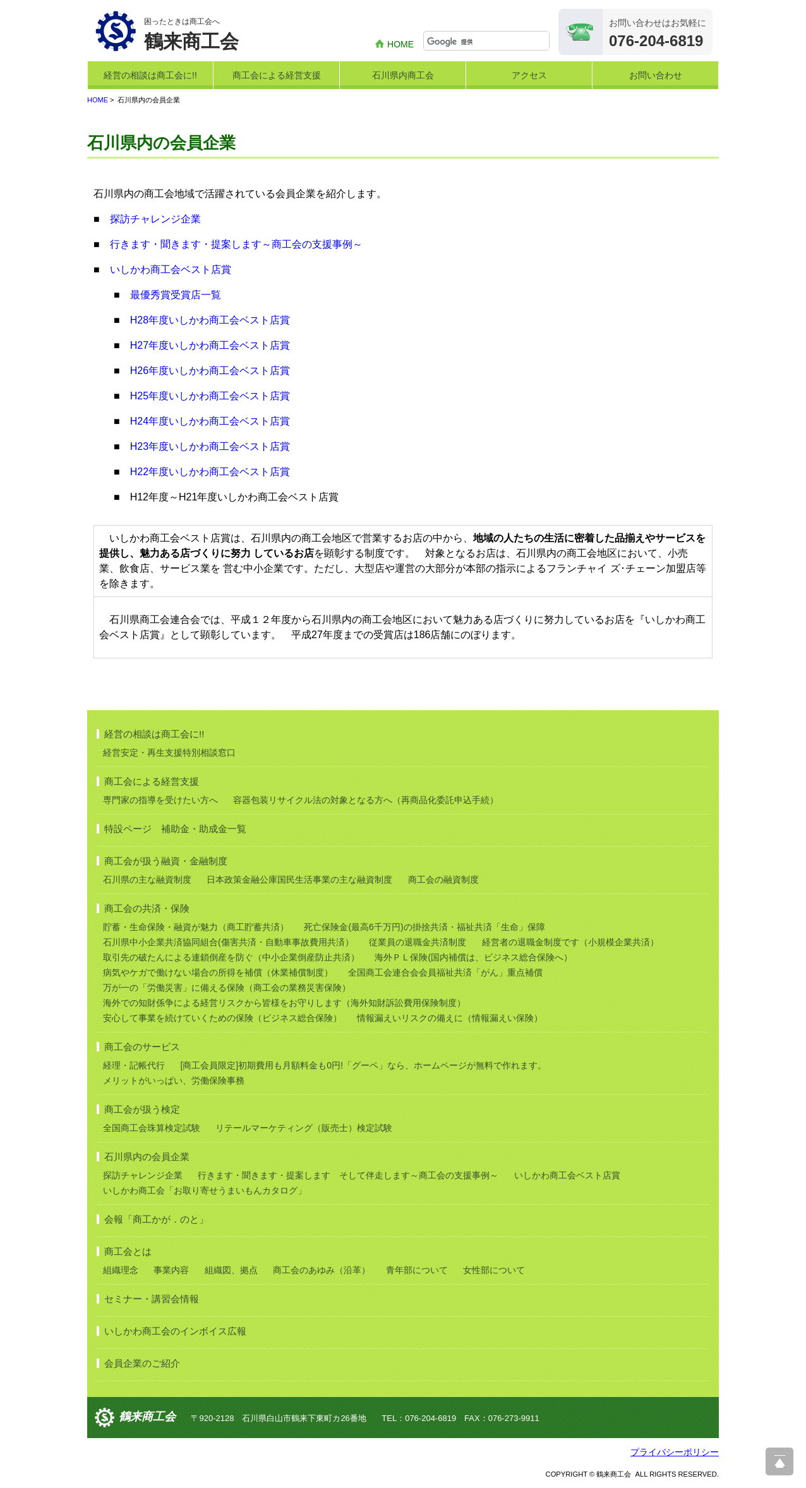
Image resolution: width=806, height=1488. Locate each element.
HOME (400, 44)
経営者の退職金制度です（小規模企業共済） (570, 942)
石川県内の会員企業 (146, 1156)
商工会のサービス (142, 1046)
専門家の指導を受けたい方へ (160, 800)
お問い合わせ (655, 75)
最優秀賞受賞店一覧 (175, 294)
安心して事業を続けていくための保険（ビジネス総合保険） (222, 1018)
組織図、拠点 (231, 1270)
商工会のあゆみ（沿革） (321, 1270)
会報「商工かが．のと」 (156, 1219)
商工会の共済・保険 (146, 908)
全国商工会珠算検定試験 (151, 1128)
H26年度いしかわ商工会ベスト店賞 (210, 370)
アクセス (529, 75)
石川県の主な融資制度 (147, 879)
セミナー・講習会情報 (151, 1298)
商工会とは (128, 1251)
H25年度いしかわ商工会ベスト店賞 (210, 395)
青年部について (417, 1270)
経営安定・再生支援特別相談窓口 (169, 752)
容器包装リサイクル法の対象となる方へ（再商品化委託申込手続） (365, 800)
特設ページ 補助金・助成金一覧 (175, 828)
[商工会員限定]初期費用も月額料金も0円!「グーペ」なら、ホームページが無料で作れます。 (363, 1065)
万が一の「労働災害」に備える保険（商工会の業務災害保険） (227, 988)
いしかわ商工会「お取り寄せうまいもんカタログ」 (204, 1190)
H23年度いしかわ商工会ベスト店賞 (210, 446)
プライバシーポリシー (674, 1452)
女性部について (494, 1270)
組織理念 (120, 1270)
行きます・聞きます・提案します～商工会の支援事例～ (236, 244)
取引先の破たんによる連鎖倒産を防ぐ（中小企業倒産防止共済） (231, 957)
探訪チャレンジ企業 (155, 219)
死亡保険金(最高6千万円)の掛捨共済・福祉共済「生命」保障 (424, 927)
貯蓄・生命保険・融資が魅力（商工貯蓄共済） (196, 927)
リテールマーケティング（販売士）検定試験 (303, 1128)
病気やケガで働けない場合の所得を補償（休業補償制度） (218, 972)
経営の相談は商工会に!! (150, 75)
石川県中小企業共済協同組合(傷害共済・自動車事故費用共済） (228, 942)
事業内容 (171, 1270)
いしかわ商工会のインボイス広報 (175, 1331)
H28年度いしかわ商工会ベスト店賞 (210, 320)
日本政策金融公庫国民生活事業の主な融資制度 (299, 879)
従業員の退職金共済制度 (417, 942)
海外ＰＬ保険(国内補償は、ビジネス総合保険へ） (473, 957)
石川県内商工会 (403, 75)
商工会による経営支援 (276, 75)
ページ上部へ (779, 1461)
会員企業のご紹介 (142, 1363)
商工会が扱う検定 (142, 1109)
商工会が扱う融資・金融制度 (165, 861)
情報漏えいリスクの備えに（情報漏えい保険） (450, 1018)
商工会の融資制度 (443, 879)
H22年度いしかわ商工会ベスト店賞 (210, 471)
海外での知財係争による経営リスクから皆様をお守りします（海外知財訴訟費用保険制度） (284, 1003)
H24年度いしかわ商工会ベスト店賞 (210, 421)
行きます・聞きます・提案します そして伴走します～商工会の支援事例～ (348, 1175)
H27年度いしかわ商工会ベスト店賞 (210, 345)
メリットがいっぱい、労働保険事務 (173, 1080)
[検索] (488, 41)
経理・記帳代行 (134, 1065)
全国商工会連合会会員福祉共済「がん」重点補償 (445, 972)
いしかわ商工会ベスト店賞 (170, 269)
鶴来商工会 (147, 1417)
